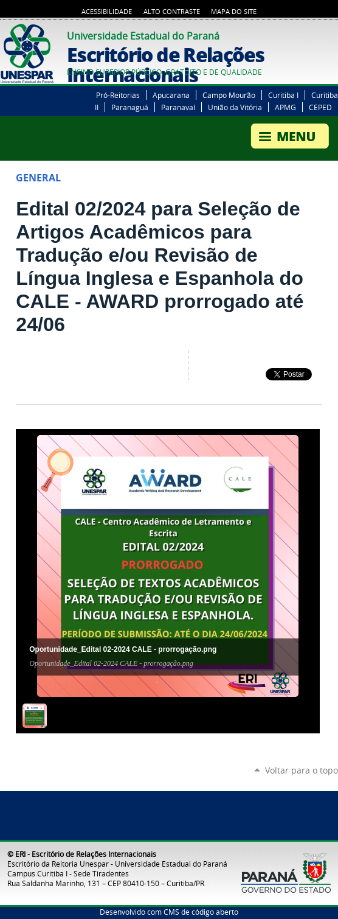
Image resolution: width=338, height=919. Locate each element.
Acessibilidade (106, 11)
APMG (285, 107)
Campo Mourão (228, 95)
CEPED (320, 107)
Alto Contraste (171, 11)
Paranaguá (129, 107)
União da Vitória (235, 107)
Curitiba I (283, 95)
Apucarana (171, 95)
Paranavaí (178, 107)
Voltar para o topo (301, 770)
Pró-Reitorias (118, 95)
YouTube (317, 34)
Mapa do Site (234, 11)
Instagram (332, 34)
